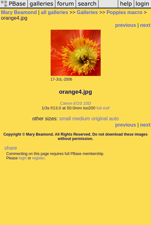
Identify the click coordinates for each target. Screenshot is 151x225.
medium (81, 118)
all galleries (54, 12)
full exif (103, 108)
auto (114, 118)
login (23, 158)
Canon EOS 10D (75, 103)
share (10, 148)
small (65, 118)
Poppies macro (125, 12)
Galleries (87, 12)
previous (125, 25)
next (145, 25)
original (100, 118)
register (38, 158)
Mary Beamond (19, 12)
